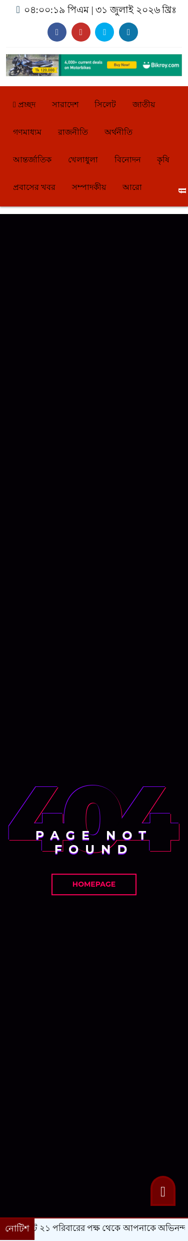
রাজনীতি (73, 132)
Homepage (94, 884)
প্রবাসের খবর (34, 187)
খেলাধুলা (83, 159)
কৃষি (163, 159)
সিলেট (105, 104)
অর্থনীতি (118, 132)
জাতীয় (143, 104)
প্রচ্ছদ (24, 104)
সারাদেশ (65, 104)
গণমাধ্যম (27, 132)
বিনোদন (127, 159)
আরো (132, 187)
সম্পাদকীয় (89, 187)
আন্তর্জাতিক (32, 159)
